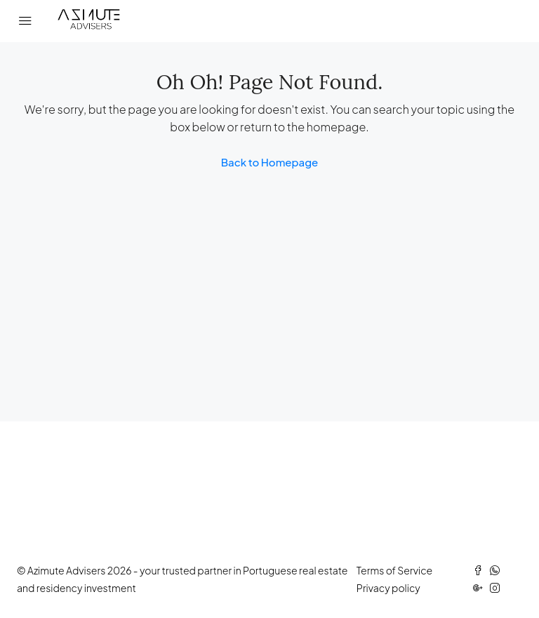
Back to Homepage (270, 162)
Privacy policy (388, 587)
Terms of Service (394, 570)
